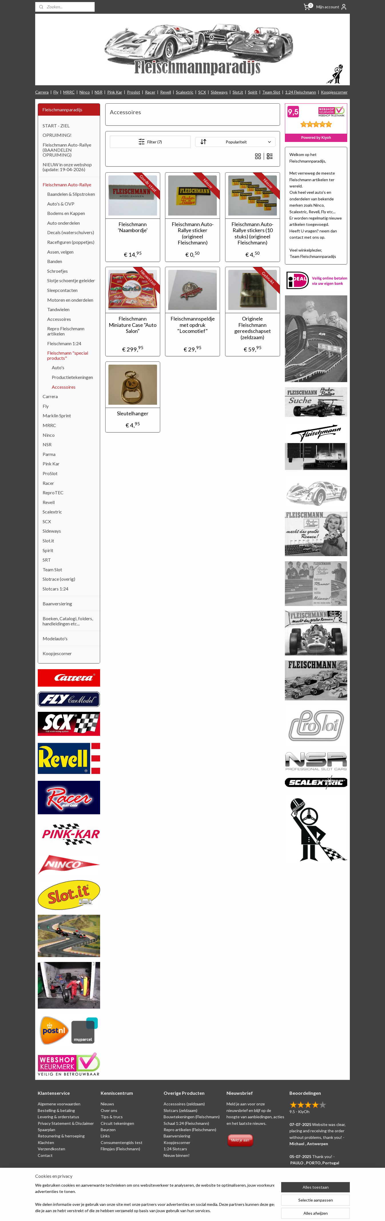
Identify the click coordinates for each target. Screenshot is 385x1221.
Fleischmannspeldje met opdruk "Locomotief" (192, 325)
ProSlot (50, 473)
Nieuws (107, 1103)
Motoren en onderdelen (70, 300)
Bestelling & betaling (56, 1110)
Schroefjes (57, 271)
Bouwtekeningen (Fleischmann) (192, 1116)
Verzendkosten (51, 1148)
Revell (165, 92)
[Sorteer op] (235, 142)
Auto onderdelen (63, 223)
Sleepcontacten (62, 290)
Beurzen (108, 1129)
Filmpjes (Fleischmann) (120, 1148)
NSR (98, 92)
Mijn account (331, 6)
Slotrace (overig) (59, 579)
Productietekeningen (72, 377)
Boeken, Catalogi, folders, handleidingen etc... (68, 621)
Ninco (85, 92)
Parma (49, 454)
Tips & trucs (112, 1116)
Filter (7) (150, 141)
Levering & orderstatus (58, 1116)
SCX (202, 92)
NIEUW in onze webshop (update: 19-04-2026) (67, 167)
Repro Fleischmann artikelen (65, 331)
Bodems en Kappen (66, 213)
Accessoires (59, 319)
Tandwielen (58, 309)
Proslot (133, 92)
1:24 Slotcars (175, 1148)
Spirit (252, 92)
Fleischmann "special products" (67, 355)
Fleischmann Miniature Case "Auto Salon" (132, 325)
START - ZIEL (56, 125)
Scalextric (184, 92)
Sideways (219, 92)
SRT (47, 559)
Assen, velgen (60, 251)
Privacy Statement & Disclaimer (66, 1123)
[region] (154, 1198)
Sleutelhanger (132, 413)
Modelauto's (55, 638)
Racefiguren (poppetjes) (70, 242)
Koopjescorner (334, 92)
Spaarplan (46, 1129)
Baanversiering (57, 603)
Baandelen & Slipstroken (71, 194)
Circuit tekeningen (117, 1123)
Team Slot (271, 92)
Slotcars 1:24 (55, 588)
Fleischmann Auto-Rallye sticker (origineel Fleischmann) (192, 233)
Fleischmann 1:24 (64, 343)
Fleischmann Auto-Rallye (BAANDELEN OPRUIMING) (67, 149)
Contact (45, 1155)
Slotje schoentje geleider (71, 280)
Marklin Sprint (57, 415)
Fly (55, 92)
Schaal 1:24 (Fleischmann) (186, 1123)
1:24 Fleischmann (300, 92)
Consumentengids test (121, 1142)
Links (105, 1135)
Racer (150, 92)
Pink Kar (114, 92)
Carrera (42, 92)
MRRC (69, 92)
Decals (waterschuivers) (70, 232)
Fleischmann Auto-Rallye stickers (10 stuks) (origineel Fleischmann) (252, 233)
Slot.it (238, 92)
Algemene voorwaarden (59, 1103)
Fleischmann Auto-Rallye (67, 184)
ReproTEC (53, 492)
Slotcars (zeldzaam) (180, 1110)
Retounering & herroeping (61, 1135)
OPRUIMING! (57, 135)
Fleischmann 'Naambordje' (132, 227)
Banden (54, 261)
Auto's (58, 367)
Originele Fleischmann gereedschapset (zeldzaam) (252, 328)
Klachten (46, 1142)
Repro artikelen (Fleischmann (189, 1129)
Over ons (109, 1110)
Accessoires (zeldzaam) (184, 1103)
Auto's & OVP (60, 203)
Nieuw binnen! (177, 1155)
